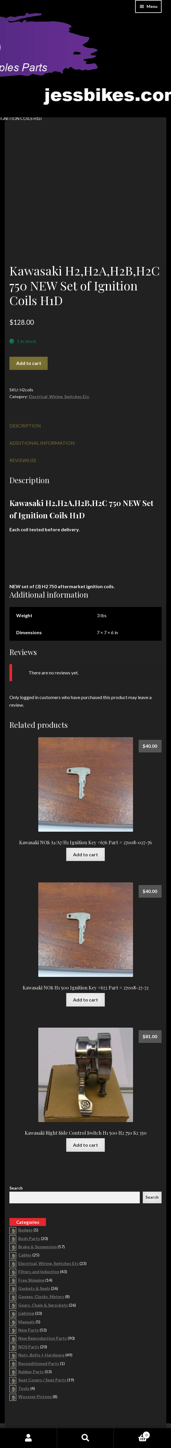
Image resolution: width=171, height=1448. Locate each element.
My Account (28, 1438)
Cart (132, 1434)
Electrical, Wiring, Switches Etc (59, 365)
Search (16, 1157)
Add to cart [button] (85, 824)
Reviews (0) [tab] (22, 429)
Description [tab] (25, 395)
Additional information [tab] (42, 412)
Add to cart (28, 333)
